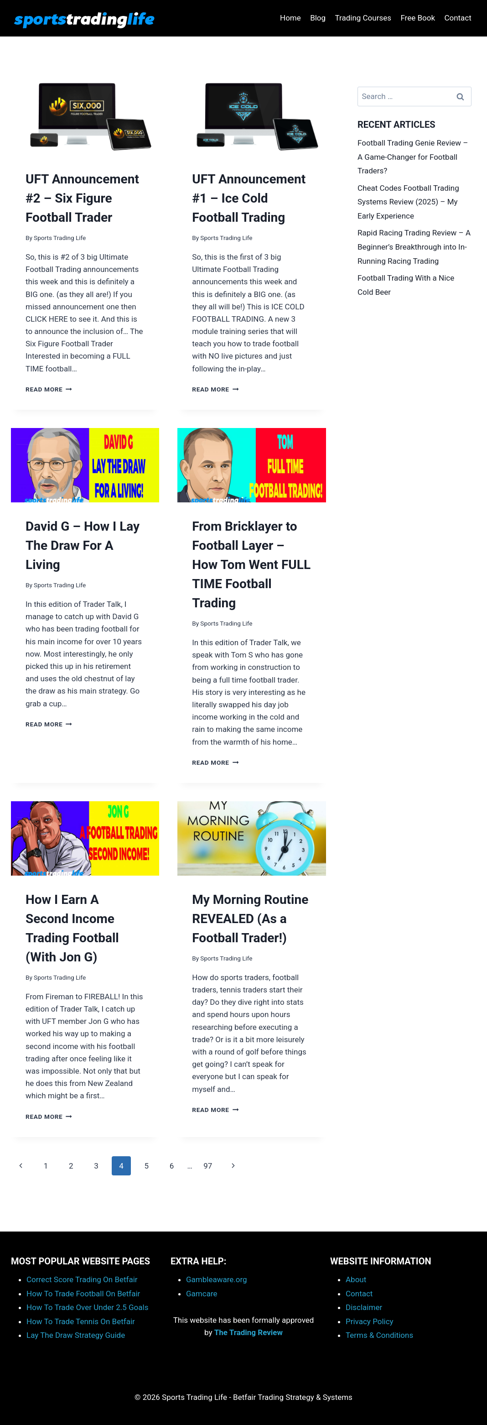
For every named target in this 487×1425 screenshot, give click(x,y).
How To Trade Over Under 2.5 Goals (87, 1307)
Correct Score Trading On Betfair (82, 1279)
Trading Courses (363, 17)
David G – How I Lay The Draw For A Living (83, 545)
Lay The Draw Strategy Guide (75, 1335)
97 (207, 1165)
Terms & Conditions (379, 1335)
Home (290, 17)
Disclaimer (364, 1307)
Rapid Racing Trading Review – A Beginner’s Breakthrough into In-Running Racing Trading (414, 246)
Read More (49, 389)
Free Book (417, 17)
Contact (457, 17)
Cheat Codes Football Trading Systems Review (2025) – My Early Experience (408, 201)
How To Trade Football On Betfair (83, 1293)
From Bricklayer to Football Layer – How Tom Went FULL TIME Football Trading (251, 565)
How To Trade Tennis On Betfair (80, 1321)
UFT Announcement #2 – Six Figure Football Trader (82, 198)
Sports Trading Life (60, 237)
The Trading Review (248, 1332)
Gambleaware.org (216, 1279)
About (356, 1279)
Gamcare (202, 1293)
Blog (318, 17)
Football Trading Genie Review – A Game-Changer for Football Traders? (412, 156)
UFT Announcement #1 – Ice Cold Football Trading (249, 198)
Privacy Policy (370, 1321)
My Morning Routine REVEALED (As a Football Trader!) (250, 918)
